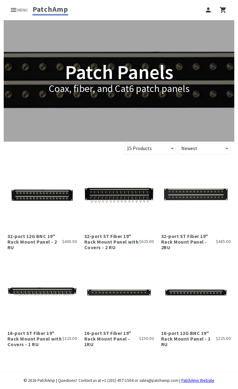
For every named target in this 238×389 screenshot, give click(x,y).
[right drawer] (223, 9)
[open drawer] (18, 10)
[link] (50, 9)
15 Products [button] (139, 148)
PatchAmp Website (197, 380)
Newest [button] (189, 148)
